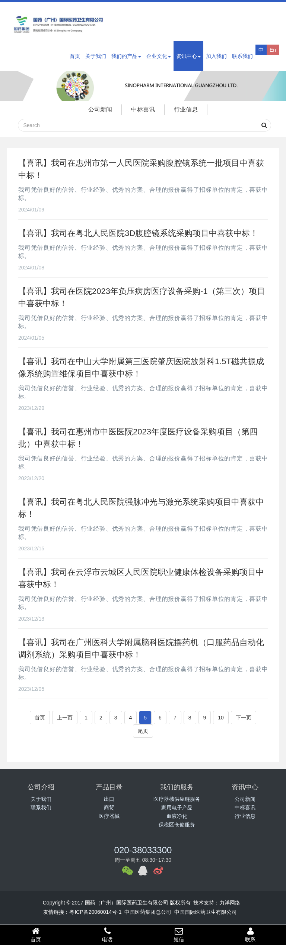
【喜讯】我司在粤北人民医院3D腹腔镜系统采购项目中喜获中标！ (138, 233)
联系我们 (242, 56)
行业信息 (186, 109)
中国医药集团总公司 (147, 912)
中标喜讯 (143, 109)
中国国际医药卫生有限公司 (205, 912)
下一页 (243, 718)
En (273, 50)
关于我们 (95, 56)
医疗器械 (109, 816)
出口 (109, 799)
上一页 (65, 718)
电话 (107, 934)
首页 (75, 56)
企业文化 (158, 56)
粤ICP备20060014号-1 (95, 912)
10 (221, 718)
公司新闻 (100, 109)
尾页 (143, 731)
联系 (250, 934)
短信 (178, 934)
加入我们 (216, 56)
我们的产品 (126, 56)
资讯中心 (188, 56)
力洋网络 (229, 903)
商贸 (109, 807)
